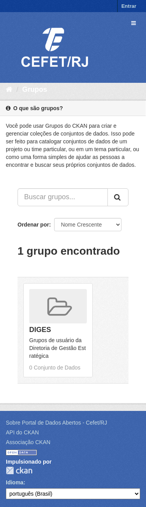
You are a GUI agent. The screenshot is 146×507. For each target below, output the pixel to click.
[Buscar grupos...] (63, 197)
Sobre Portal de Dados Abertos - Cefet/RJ (56, 423)
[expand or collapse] (133, 23)
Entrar (128, 6)
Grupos (34, 89)
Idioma (14, 482)
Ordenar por (33, 224)
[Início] (9, 89)
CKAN (19, 470)
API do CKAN (22, 432)
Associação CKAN (28, 442)
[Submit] (117, 197)
